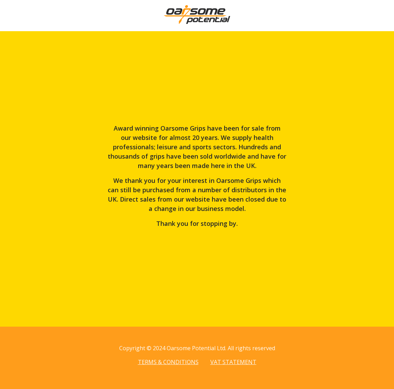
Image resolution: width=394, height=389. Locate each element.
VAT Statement (233, 362)
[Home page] (197, 22)
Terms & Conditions (168, 362)
